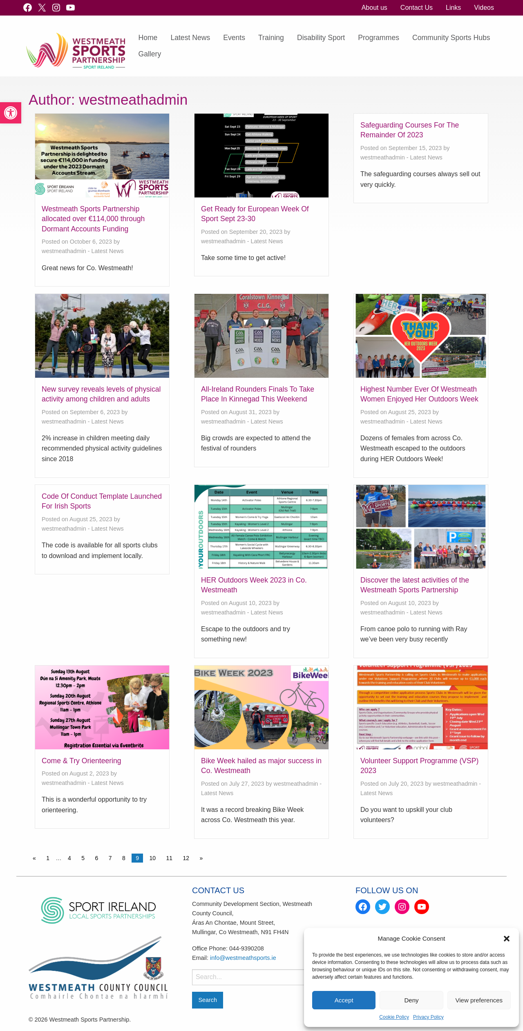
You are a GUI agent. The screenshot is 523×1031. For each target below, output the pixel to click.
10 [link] (152, 858)
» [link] (201, 858)
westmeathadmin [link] (64, 251)
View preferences (479, 1000)
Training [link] (271, 38)
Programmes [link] (378, 38)
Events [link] (234, 38)
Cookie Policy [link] (394, 1017)
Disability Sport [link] (321, 38)
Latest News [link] (190, 38)
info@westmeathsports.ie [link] (243, 958)
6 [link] (96, 858)
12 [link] (186, 858)
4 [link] (69, 858)
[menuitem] (374, 8)
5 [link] (83, 858)
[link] (10, 112)
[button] (507, 939)
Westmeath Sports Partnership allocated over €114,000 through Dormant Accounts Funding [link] (93, 219)
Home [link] (147, 38)
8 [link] (123, 858)
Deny (411, 1000)
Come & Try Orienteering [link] (81, 761)
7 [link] (110, 858)
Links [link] (453, 7)
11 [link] (169, 858)
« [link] (34, 858)
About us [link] (374, 7)
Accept (344, 1000)
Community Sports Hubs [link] (451, 38)
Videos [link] (484, 7)
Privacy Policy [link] (428, 1017)
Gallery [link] (149, 54)
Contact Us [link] (416, 7)
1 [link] (47, 858)
